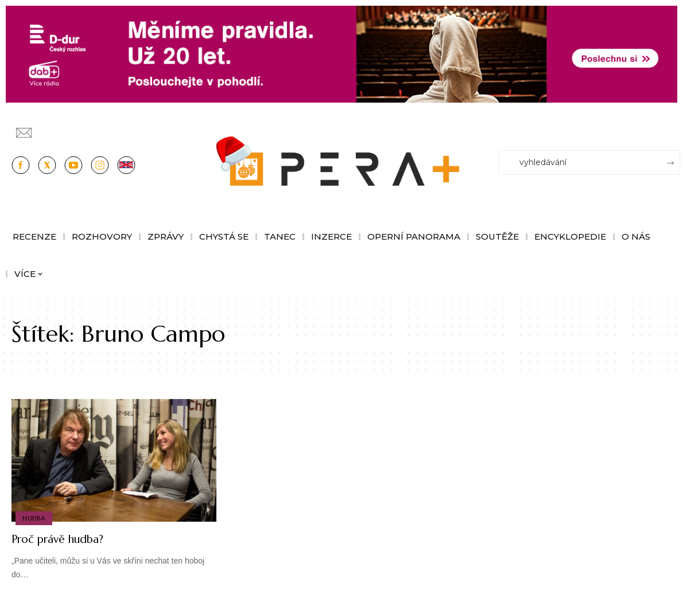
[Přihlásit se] (674, 127)
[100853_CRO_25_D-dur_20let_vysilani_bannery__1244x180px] (341, 53)
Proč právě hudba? (66, 538)
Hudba (34, 518)
